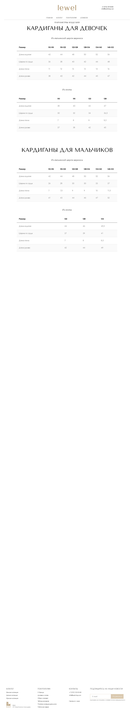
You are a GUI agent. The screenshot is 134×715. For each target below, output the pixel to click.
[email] (100, 696)
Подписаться (117, 696)
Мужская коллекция (12, 698)
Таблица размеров (43, 701)
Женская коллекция (12, 692)
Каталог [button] (59, 18)
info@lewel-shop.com (75, 695)
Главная (49, 18)
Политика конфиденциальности (47, 704)
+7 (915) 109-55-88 (75, 692)
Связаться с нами (74, 701)
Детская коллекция (12, 695)
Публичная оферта (43, 707)
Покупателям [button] (71, 18)
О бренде (41, 692)
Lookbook (84, 18)
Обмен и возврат (43, 698)
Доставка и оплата (43, 695)
